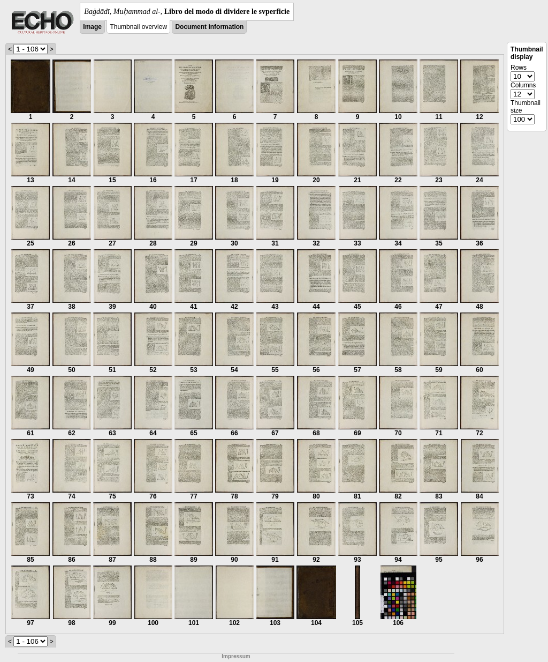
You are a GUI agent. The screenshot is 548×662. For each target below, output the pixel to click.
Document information (209, 27)
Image (92, 27)
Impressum (236, 656)
